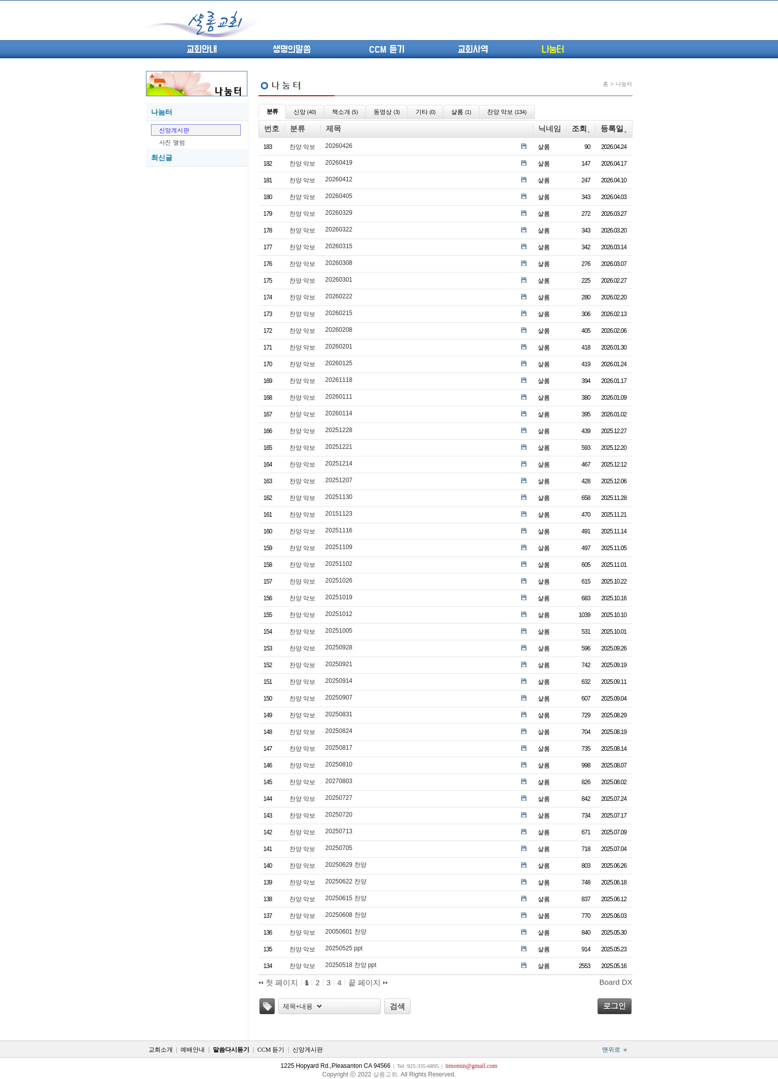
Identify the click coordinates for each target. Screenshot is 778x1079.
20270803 (338, 781)
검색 (397, 1006)
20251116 (338, 530)
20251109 (338, 547)
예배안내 (192, 1049)
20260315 (338, 246)
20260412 (338, 179)
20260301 (338, 279)
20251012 (338, 614)
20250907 (338, 697)
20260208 (338, 329)
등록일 (613, 128)
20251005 (338, 630)
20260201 (338, 346)
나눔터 (552, 50)
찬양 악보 (302, 146)
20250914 (338, 680)
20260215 (338, 313)
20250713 (338, 831)
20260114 (338, 413)
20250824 (338, 731)
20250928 (338, 647)
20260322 (338, 229)
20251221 (338, 446)
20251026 (338, 580)
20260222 (338, 296)
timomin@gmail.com (472, 1065)
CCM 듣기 (386, 50)
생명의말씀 (292, 50)
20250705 (338, 848)
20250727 (338, 797)
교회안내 (202, 50)
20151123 (338, 513)
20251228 (338, 430)
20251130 (338, 496)
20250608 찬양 (345, 914)
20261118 (338, 379)
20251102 (338, 563)
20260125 (338, 363)
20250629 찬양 (345, 864)
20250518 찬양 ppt (351, 965)
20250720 (338, 814)
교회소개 (161, 1049)
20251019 (338, 597)
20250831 (338, 714)
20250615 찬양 (345, 898)
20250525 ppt (343, 948)
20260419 (338, 162)
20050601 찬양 (345, 931)
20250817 (338, 747)
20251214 (338, 463)
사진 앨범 (172, 142)
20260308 (338, 262)
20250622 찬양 (345, 881)
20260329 (338, 212)
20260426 (338, 145)
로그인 (614, 1005)
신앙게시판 (174, 130)
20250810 (338, 764)
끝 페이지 (368, 982)
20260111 (338, 396)
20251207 (338, 480)
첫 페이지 (278, 982)
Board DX (615, 982)
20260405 (338, 196)
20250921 (338, 664)
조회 (581, 128)
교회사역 (473, 50)
